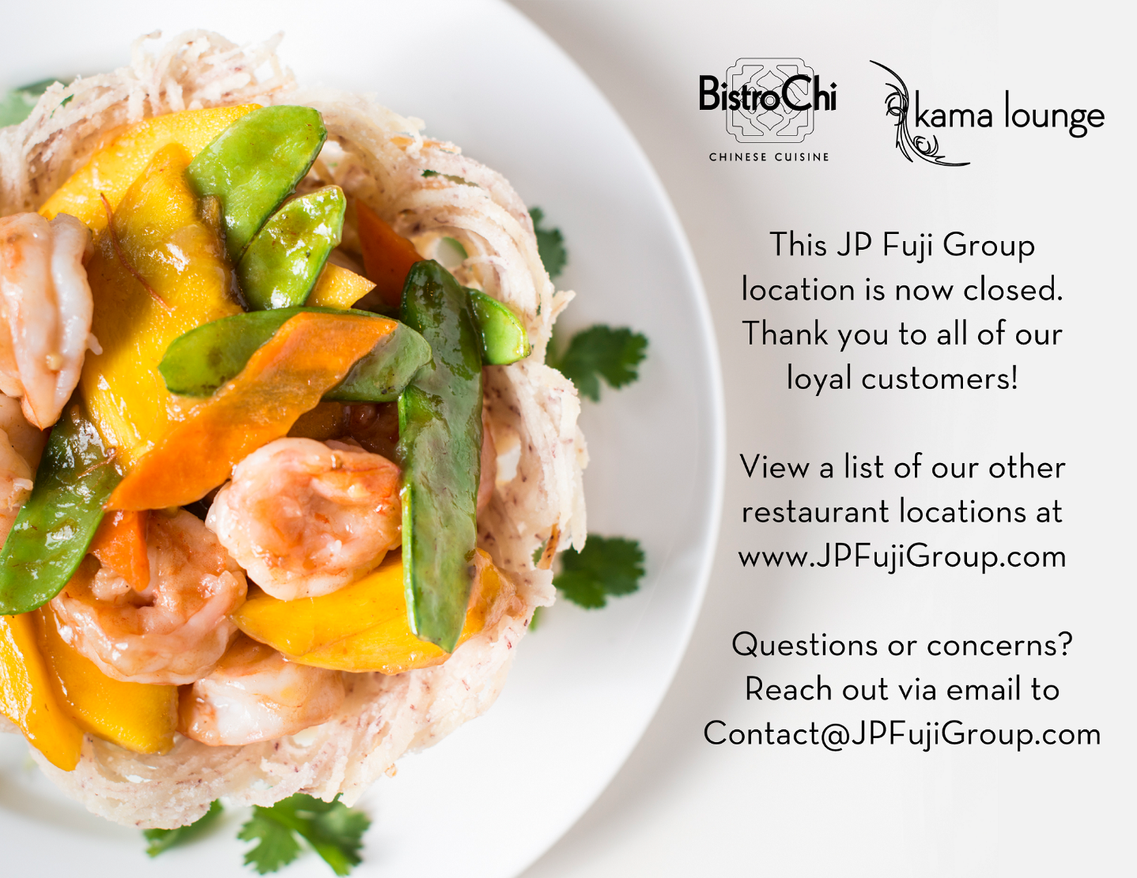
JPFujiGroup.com (772, 542)
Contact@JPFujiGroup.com (763, 718)
